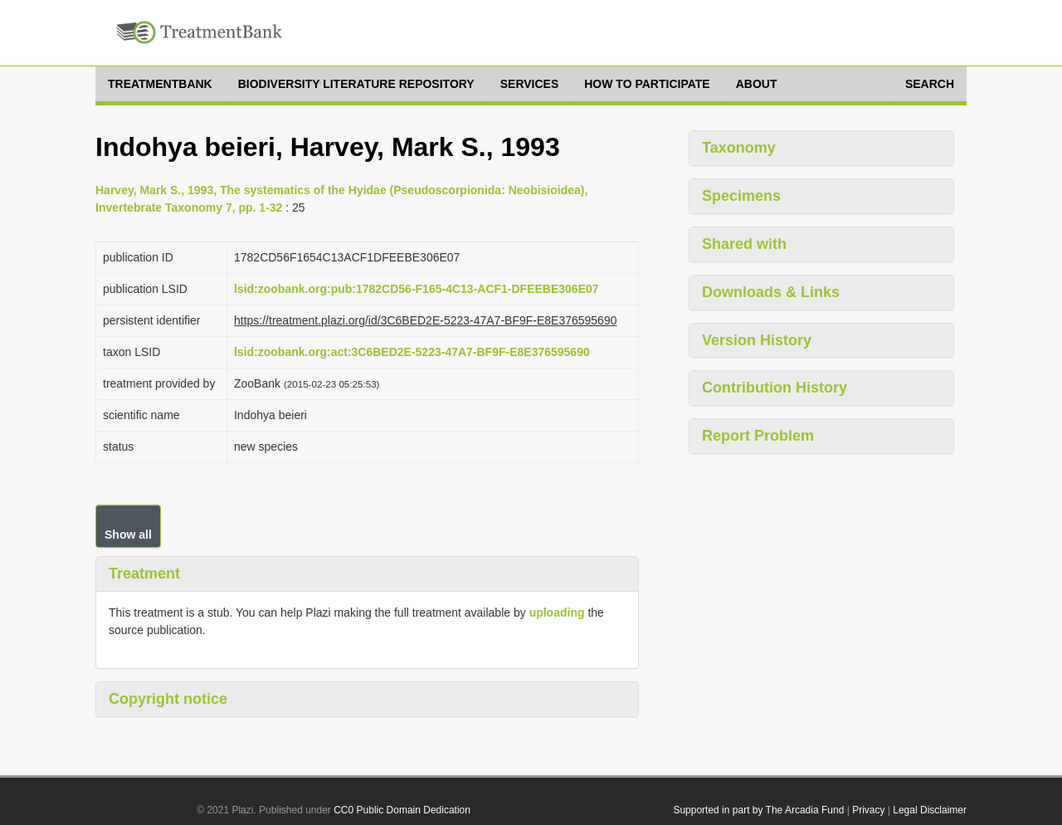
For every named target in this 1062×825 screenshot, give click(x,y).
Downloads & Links (771, 292)
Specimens (741, 196)
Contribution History (774, 387)
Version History (756, 340)
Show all (128, 534)
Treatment (144, 573)
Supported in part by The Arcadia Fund (758, 810)
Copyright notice (168, 699)
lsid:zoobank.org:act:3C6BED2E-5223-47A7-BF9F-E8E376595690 (412, 352)
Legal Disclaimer (930, 810)
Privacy (868, 810)
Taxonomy (739, 147)
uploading (557, 612)
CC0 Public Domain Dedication (402, 810)
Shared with (744, 244)
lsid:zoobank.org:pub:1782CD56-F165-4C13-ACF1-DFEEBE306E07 (416, 288)
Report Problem (758, 435)
